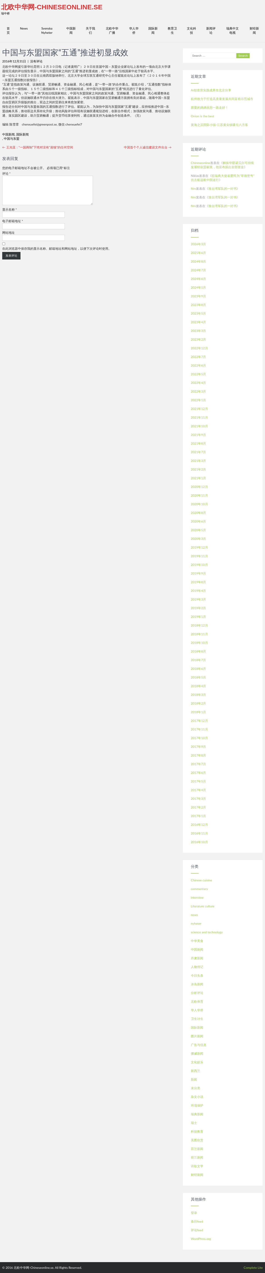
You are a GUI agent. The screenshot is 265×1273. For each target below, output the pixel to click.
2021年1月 (198, 478)
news (194, 915)
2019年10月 (199, 565)
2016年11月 (199, 833)
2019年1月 (198, 617)
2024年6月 (198, 279)
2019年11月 (199, 556)
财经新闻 (254, 30)
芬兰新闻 (197, 1149)
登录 (194, 1213)
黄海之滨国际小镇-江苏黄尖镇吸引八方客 (219, 125)
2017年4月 (198, 790)
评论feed (197, 1230)
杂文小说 (197, 1097)
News (24, 28)
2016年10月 (199, 842)
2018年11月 (199, 634)
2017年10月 (199, 738)
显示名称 (9, 215)
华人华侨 (134, 30)
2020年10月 (199, 504)
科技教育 (197, 1131)
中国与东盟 (11, 138)
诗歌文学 (197, 1166)
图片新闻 (197, 1036)
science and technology (207, 932)
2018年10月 (199, 642)
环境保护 (197, 1105)
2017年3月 (198, 798)
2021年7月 (198, 452)
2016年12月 (199, 824)
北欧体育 (197, 1001)
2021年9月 (198, 435)
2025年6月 (198, 253)
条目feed (197, 1221)
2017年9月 (198, 746)
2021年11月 (199, 417)
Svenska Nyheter (46, 30)
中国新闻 (71, 30)
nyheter (196, 923)
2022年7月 (198, 357)
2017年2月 (198, 807)
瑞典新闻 (197, 1114)
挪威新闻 (197, 1053)
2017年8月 (198, 755)
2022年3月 (198, 391)
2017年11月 (199, 729)
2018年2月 (198, 703)
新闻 (194, 1079)
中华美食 (197, 941)
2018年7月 (198, 660)
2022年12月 (199, 348)
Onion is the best (202, 116)
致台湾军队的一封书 (222, 188)
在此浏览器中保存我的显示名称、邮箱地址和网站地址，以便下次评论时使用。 (56, 254)
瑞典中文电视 (232, 30)
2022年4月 (198, 383)
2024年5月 (198, 287)
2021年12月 (199, 409)
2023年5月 (198, 313)
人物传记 (197, 967)
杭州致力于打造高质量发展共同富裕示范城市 (222, 99)
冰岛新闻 (197, 984)
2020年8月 (198, 513)
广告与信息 (198, 1045)
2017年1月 (198, 816)
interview (197, 897)
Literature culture (202, 906)
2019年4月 (198, 591)
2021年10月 (199, 426)
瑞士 (194, 1123)
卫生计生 (197, 1019)
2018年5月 (198, 677)
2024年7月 (198, 270)
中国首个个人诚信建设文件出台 (147, 147)
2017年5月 (198, 781)
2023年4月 (198, 322)
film (193, 188)
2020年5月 (198, 530)
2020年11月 (199, 495)
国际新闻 (153, 30)
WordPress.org (201, 1239)
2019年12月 (199, 547)
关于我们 (90, 30)
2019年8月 (198, 582)
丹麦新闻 (197, 958)
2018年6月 (198, 668)
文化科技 (191, 30)
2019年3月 (198, 599)
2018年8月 (198, 651)
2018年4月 (198, 686)
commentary (199, 889)
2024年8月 (198, 261)
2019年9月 (198, 573)
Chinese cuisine (201, 880)
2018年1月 (198, 712)
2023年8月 (198, 305)
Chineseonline (200, 163)
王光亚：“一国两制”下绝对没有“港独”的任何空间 (37, 147)
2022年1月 (198, 400)
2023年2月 (198, 339)
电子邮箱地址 (12, 226)
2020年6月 (198, 521)
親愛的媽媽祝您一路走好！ (209, 107)
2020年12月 (199, 487)
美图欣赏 (197, 1140)
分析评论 (197, 993)
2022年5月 (198, 374)
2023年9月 (198, 296)
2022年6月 (198, 365)
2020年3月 (198, 539)
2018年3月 (198, 694)
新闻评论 (211, 30)
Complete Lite (253, 1267)
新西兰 (195, 1071)
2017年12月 (199, 720)
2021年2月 (198, 469)
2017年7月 (198, 764)
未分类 (195, 1088)
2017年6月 (198, 772)
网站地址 (8, 238)
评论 (6, 173)
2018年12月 (199, 625)
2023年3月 (198, 331)
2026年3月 (198, 244)
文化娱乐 (197, 1062)
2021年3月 (198, 461)
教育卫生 (172, 30)
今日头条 (197, 975)
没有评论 (36, 61)
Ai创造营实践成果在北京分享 (211, 90)
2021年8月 (198, 443)
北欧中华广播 (112, 30)
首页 (8, 30)
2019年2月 (198, 608)
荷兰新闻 (197, 1157)
